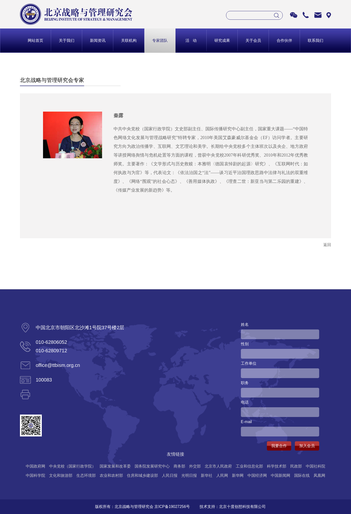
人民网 (222, 475)
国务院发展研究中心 (152, 466)
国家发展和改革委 (115, 466)
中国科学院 (35, 475)
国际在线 (302, 475)
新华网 (238, 475)
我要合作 (279, 446)
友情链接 (175, 454)
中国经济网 (257, 475)
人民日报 (169, 475)
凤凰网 (319, 475)
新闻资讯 (97, 40)
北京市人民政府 (218, 466)
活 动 (190, 40)
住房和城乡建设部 (142, 475)
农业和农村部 (111, 475)
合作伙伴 (284, 40)
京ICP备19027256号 (172, 507)
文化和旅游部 (60, 475)
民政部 (296, 466)
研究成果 (222, 40)
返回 (327, 245)
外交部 (195, 466)
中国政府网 (35, 466)
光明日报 (189, 475)
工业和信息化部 (249, 466)
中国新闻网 (280, 475)
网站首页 (35, 40)
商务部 (179, 466)
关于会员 (253, 40)
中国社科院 (315, 466)
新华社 (206, 475)
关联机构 (129, 40)
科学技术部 (276, 466)
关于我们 (66, 40)
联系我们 (315, 40)
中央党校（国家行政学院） (72, 466)
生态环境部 (86, 475)
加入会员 (307, 446)
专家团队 (160, 40)
